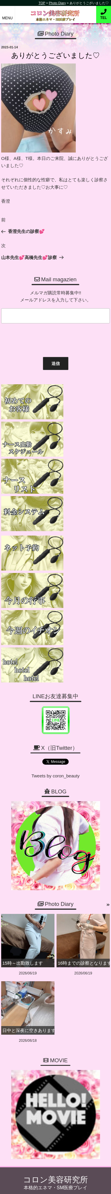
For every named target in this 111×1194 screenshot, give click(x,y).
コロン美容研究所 (55, 11)
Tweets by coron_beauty (55, 607)
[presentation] (44, 339)
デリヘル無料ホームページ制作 (66, 1184)
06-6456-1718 (58, 1041)
